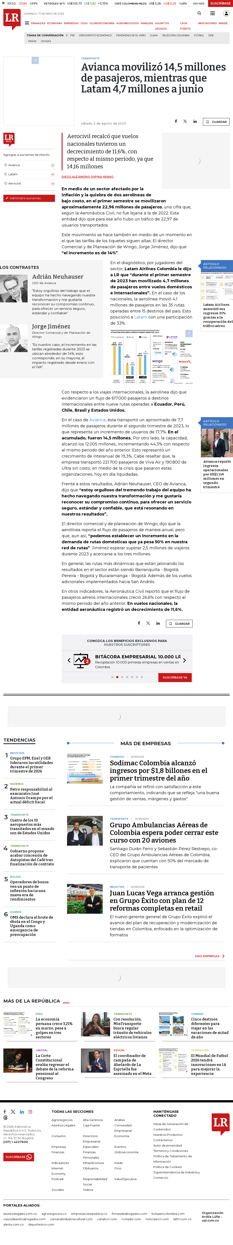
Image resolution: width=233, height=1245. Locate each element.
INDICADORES (207, 23)
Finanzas (58, 1152)
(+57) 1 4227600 (15, 1142)
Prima (32, 41)
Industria (17, 753)
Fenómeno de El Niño (131, 35)
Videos (88, 1190)
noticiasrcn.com (157, 1219)
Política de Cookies (167, 1167)
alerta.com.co (13, 1224)
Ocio (118, 1168)
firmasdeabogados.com (129, 1213)
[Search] (199, 13)
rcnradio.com (131, 1219)
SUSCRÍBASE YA (175, 677)
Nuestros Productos (167, 1134)
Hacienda (16, 783)
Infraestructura (93, 1163)
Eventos (120, 1147)
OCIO (84, 23)
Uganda (15, 911)
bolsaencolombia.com (168, 1213)
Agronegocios (62, 1120)
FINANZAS (38, 23)
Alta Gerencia (93, 1120)
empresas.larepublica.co (89, 1213)
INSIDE (223, 23)
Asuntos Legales (63, 1125)
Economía (121, 1136)
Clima (154, 35)
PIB (72, 35)
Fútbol (199, 35)
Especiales (90, 1147)
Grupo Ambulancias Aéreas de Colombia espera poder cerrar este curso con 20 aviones (164, 832)
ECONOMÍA (54, 23)
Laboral (42, 1050)
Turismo (197, 1014)
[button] (68, 661)
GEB (210, 35)
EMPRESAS (71, 23)
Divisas (46, 41)
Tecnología (200, 1050)
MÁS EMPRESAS (207, 956)
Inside (118, 1163)
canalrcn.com (107, 1219)
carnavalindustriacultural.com (71, 1219)
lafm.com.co (182, 1219)
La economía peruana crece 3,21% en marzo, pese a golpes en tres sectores (54, 1028)
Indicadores (60, 1163)
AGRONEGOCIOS (127, 23)
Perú (39, 1014)
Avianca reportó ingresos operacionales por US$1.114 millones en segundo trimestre (217, 474)
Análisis (119, 1120)
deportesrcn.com (41, 1224)
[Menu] (27, 23)
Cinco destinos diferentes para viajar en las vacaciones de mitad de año (210, 1028)
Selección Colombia (175, 35)
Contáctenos (162, 1140)
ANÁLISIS (147, 23)
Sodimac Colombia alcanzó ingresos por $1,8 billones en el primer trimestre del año (158, 770)
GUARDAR (216, 122)
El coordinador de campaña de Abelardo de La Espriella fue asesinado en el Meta (132, 1065)
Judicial (119, 1050)
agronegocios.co (54, 1213)
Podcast (58, 1179)
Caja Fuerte (91, 1125)
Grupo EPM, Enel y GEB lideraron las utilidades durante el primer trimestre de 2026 (31, 764)
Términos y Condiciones (170, 1151)
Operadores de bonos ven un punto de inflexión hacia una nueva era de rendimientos (29, 890)
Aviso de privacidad (167, 1145)
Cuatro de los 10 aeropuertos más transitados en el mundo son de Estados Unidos (32, 826)
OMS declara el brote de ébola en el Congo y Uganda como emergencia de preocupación (31, 926)
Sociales (58, 1190)
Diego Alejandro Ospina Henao (87, 176)
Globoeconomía (126, 1152)
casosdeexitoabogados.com (24, 1219)
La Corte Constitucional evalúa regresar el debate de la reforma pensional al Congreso (55, 1067)
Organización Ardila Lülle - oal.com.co (212, 1216)
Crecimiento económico (95, 35)
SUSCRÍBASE (220, 3)
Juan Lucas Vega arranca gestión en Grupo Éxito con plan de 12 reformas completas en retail (162, 900)
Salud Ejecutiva (125, 1179)
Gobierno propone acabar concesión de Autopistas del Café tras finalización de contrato (32, 857)
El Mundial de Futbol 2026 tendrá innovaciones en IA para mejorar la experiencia (209, 1065)
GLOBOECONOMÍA (102, 23)
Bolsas (15, 876)
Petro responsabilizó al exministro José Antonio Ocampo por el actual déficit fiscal (31, 795)
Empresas (59, 1147)
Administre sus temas (23, 198)
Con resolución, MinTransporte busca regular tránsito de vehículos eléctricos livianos (132, 1028)
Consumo (59, 1136)
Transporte (19, 814)
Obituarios (90, 1168)
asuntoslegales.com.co (20, 1213)
